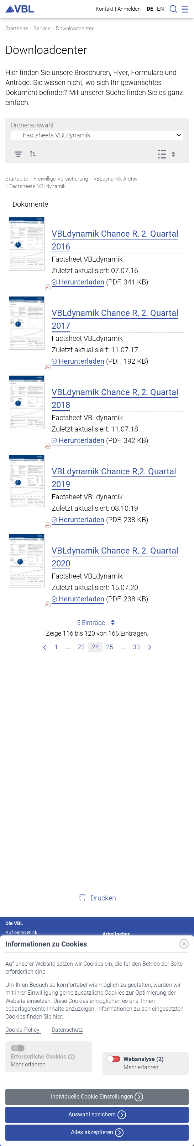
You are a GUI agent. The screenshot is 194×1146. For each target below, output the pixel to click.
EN (160, 9)
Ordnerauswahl (32, 125)
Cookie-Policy (23, 1029)
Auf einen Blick (21, 932)
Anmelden (129, 9)
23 (82, 646)
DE (150, 9)
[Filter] (18, 154)
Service (42, 28)
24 (97, 646)
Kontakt (105, 9)
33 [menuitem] (137, 646)
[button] (32, 154)
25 (111, 646)
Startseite (16, 28)
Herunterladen (78, 282)
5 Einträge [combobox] (97, 622)
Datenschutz (67, 1029)
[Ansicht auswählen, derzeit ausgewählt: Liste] (169, 154)
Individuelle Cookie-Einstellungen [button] (97, 1096)
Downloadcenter (75, 28)
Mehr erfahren (28, 1064)
